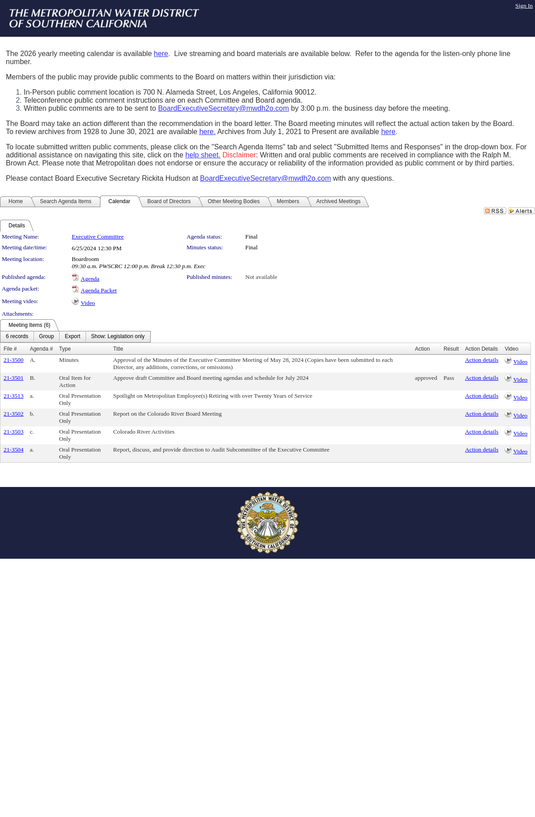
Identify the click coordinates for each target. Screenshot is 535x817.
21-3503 (13, 431)
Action (422, 349)
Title (118, 349)
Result (451, 349)
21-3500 (13, 359)
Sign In (524, 5)
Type (65, 349)
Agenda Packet (99, 290)
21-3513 (13, 395)
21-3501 (13, 377)
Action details (481, 359)
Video (88, 303)
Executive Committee (98, 236)
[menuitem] (17, 336)
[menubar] (75, 337)
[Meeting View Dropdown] (118, 336)
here (161, 53)
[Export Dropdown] (72, 336)
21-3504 (13, 449)
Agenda (90, 278)
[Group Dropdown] (46, 336)
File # (10, 349)
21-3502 (13, 413)
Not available (261, 277)
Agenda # (41, 349)
